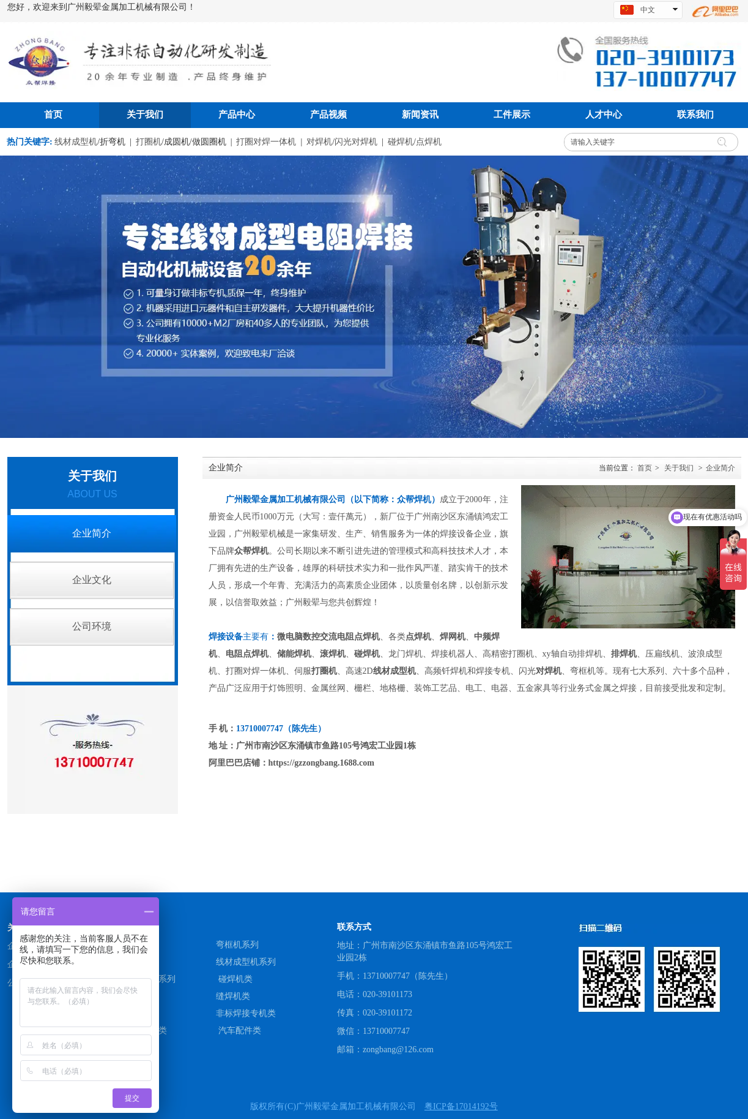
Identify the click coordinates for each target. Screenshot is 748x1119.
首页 (644, 468)
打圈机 (148, 141)
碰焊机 (400, 141)
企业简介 (720, 468)
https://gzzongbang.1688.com (321, 762)
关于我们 (679, 468)
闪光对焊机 (356, 141)
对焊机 (319, 141)
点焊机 (429, 141)
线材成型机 (75, 141)
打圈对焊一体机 (266, 141)
